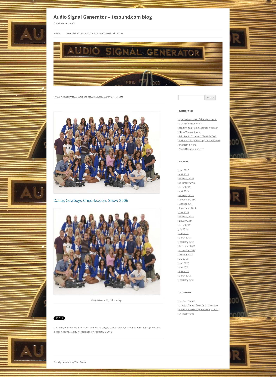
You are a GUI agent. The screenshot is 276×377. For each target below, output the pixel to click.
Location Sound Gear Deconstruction (198, 305)
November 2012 (186, 250)
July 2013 (183, 229)
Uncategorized (186, 313)
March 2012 (184, 275)
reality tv (75, 331)
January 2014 (185, 220)
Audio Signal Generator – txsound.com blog (103, 17)
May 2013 (183, 233)
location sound (61, 331)
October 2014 (185, 203)
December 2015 (186, 182)
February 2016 (186, 178)
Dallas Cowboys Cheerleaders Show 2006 (91, 200)
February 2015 (186, 195)
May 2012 (183, 267)
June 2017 (183, 170)
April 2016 (183, 174)
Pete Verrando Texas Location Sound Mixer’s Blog (95, 33)
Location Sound (88, 327)
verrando (86, 331)
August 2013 (184, 225)
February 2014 (186, 216)
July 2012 (183, 258)
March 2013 (184, 237)
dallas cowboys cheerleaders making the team (135, 327)
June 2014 (183, 212)
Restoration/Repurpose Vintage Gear (198, 309)
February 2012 (186, 279)
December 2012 (186, 246)
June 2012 (183, 263)
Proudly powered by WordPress (70, 362)
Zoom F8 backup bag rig (191, 148)
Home (57, 33)
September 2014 (187, 208)
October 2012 (185, 254)
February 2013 (186, 241)
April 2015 (183, 191)
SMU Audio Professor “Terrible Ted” (197, 136)
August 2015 (184, 186)
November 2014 (186, 199)
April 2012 (183, 271)
